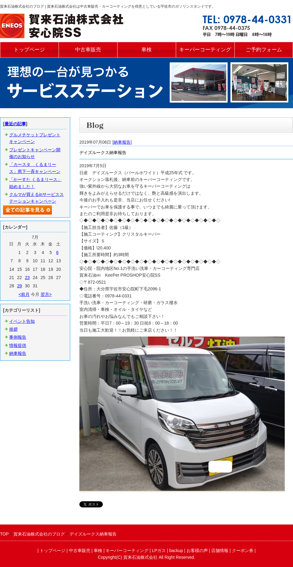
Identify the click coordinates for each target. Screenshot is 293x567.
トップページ (29, 50)
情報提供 (17, 345)
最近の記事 (15, 123)
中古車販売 (88, 50)
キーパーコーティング (205, 50)
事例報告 (17, 337)
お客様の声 (197, 550)
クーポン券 (242, 550)
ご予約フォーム (264, 50)
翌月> (46, 294)
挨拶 (13, 329)
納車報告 (122, 142)
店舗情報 (219, 550)
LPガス (159, 550)
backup (176, 550)
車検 (146, 50)
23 (27, 277)
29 (19, 285)
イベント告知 (22, 321)
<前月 (24, 294)
